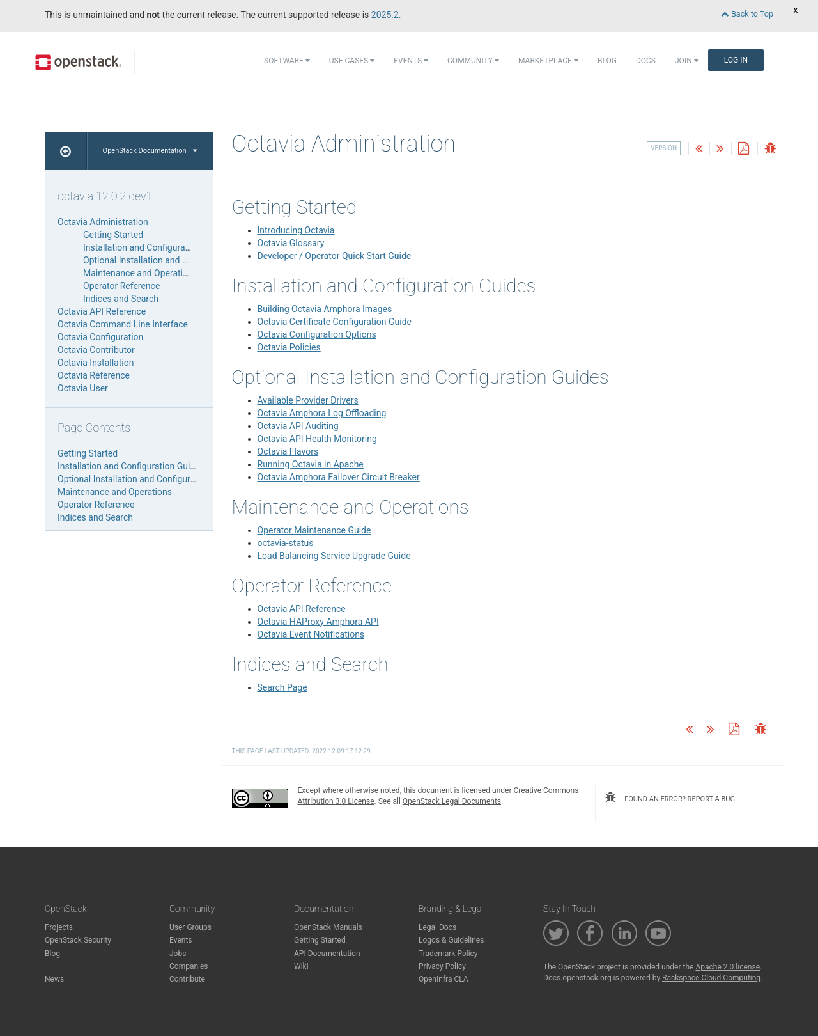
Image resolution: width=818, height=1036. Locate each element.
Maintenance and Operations (140, 273)
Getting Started (113, 235)
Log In (736, 60)
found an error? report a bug (669, 797)
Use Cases (351, 60)
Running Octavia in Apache (311, 464)
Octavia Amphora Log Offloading (322, 413)
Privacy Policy (442, 966)
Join (686, 60)
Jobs (177, 953)
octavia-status (286, 543)
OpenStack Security (78, 940)
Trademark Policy (448, 953)
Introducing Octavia (296, 230)
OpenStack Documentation (150, 150)
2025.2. (386, 15)
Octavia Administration (103, 222)
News (54, 979)
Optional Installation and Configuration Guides (174, 260)
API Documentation (327, 953)
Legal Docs (437, 927)
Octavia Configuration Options (317, 334)
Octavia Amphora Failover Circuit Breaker (339, 477)
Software (287, 60)
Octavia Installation (96, 362)
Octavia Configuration (100, 337)
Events (411, 60)
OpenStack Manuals (328, 927)
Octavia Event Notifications (311, 634)
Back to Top (747, 14)
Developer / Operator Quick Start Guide (335, 256)
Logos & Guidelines (451, 940)
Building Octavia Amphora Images (325, 309)
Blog (607, 60)
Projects (59, 927)
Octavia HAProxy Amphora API (318, 621)
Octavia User (83, 388)
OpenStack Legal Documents (452, 801)
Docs (646, 60)
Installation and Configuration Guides (156, 247)
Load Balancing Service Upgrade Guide (334, 556)
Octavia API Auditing (298, 426)
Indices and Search (120, 299)
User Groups (190, 927)
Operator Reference (121, 286)
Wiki (301, 966)
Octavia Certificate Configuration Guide (335, 322)
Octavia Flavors (288, 451)
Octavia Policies (289, 347)
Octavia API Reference (302, 609)
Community (473, 60)
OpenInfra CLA (443, 979)
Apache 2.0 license (727, 966)
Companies (188, 966)
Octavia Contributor (96, 350)
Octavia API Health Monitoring (317, 439)
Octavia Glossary (291, 243)
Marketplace (548, 60)
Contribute (187, 979)
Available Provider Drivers (308, 400)
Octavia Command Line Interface (123, 324)
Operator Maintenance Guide (314, 530)
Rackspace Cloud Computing (711, 977)
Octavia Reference (94, 375)
